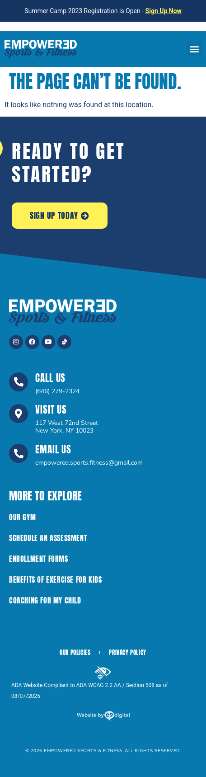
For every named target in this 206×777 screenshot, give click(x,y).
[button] (194, 48)
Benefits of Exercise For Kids (55, 579)
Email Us (53, 449)
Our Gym (22, 517)
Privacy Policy (127, 652)
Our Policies (75, 652)
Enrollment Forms (38, 558)
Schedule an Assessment (48, 537)
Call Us (50, 378)
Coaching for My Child (45, 600)
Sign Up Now (163, 10)
